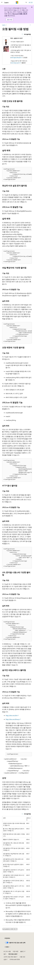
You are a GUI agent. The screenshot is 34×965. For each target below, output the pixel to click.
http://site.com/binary (12, 719)
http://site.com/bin (11, 715)
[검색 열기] (26, 2)
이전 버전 (15, 951)
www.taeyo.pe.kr (15, 63)
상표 (5, 959)
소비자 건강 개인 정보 (10, 957)
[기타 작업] (30, 25)
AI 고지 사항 (7, 951)
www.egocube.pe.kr (16, 57)
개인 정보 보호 (12, 954)
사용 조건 (22, 957)
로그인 (31, 2)
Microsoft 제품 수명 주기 (15, 15)
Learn (3, 25)
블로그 (22, 951)
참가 (5, 954)
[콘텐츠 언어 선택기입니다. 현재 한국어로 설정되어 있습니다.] (7, 938)
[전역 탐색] (2, 2)
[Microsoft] (17, 2)
